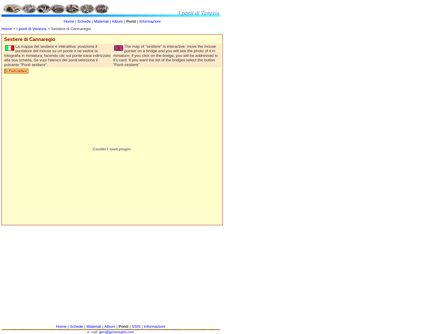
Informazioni (150, 21)
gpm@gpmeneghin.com (116, 332)
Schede (84, 21)
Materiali (101, 21)
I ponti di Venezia (32, 29)
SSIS (136, 326)
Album (118, 21)
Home (6, 29)
